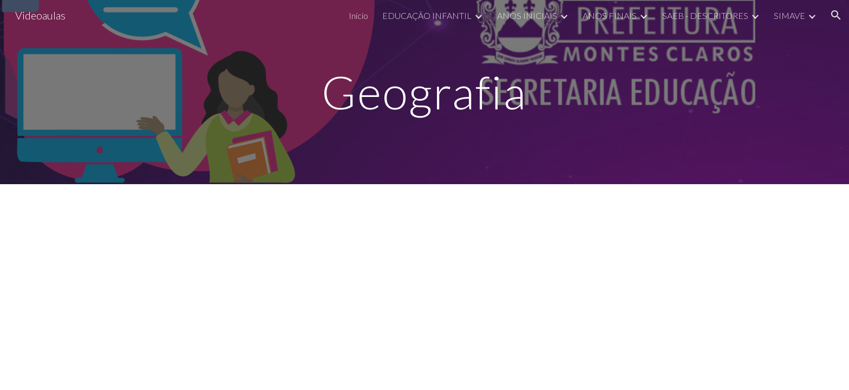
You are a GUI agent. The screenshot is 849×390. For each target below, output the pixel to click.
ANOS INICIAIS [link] (527, 15)
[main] (424, 91)
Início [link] (358, 15)
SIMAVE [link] (789, 15)
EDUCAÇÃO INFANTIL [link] (427, 15)
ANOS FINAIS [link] (610, 15)
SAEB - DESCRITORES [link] (705, 15)
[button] (836, 15)
